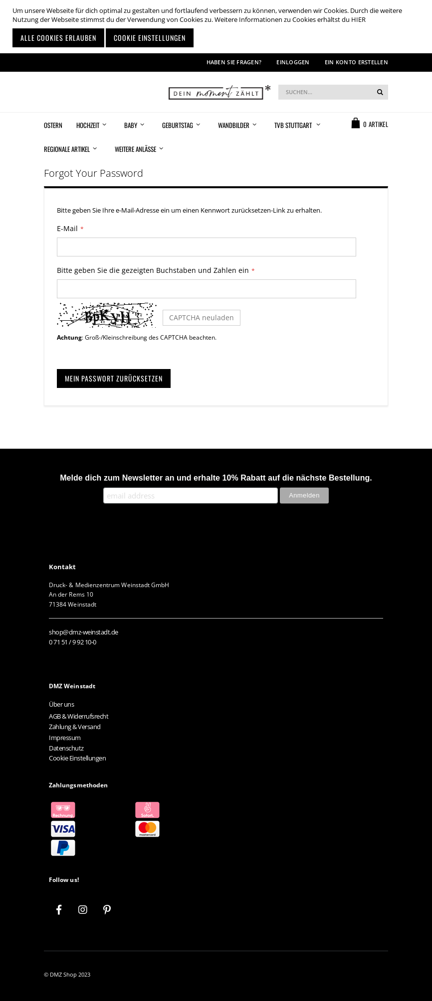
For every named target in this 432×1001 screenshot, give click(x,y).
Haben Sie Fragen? (234, 62)
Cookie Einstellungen (77, 757)
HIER (358, 19)
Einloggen (292, 62)
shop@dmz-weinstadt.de (83, 631)
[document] (217, 26)
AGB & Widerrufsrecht (78, 716)
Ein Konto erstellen (356, 62)
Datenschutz (66, 748)
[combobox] (333, 92)
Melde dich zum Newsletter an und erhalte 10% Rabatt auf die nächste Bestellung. (216, 478)
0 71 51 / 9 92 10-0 (72, 641)
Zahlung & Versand (75, 726)
